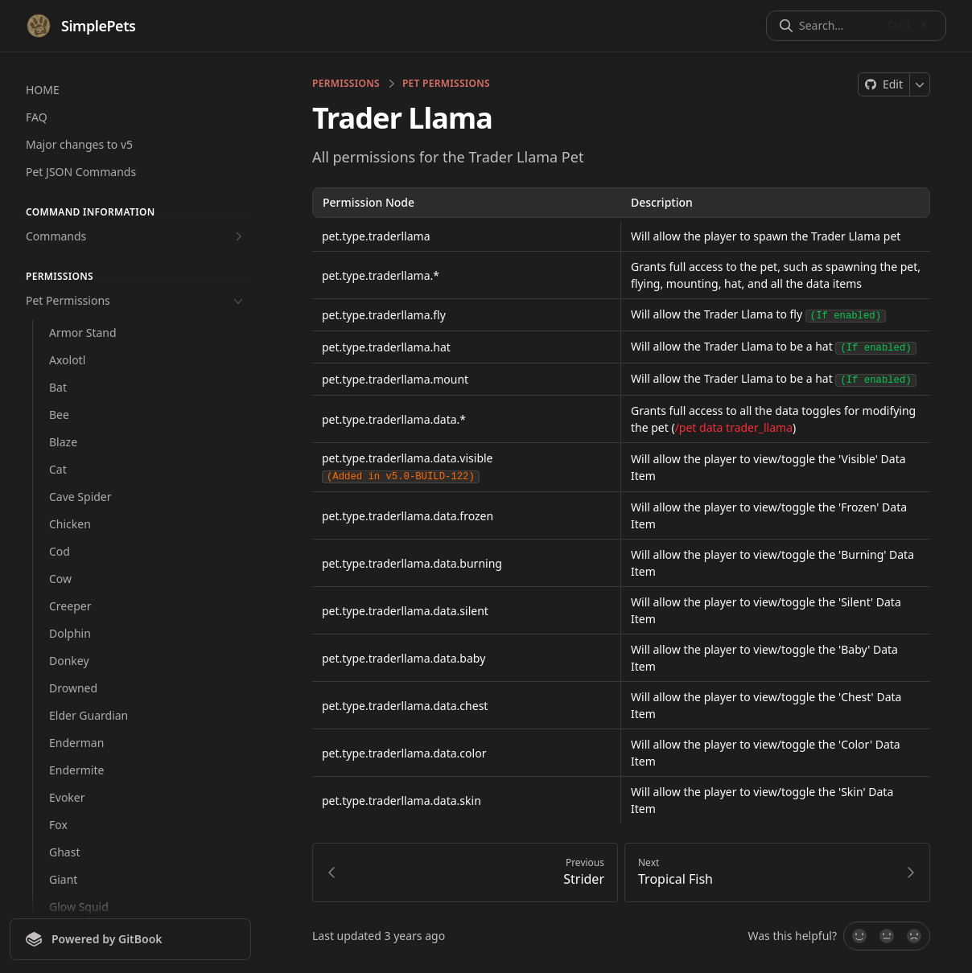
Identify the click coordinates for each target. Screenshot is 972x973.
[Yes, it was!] (858, 932)
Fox (58, 824)
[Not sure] (886, 932)
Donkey (69, 660)
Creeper (70, 606)
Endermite (76, 770)
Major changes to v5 (79, 144)
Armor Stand (83, 332)
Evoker (67, 797)
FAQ (36, 117)
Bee (59, 414)
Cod (59, 551)
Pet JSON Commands (81, 171)
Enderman (76, 742)
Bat (58, 387)
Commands (136, 236)
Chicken (70, 524)
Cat (58, 469)
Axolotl (67, 359)
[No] (914, 932)
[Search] (838, 25)
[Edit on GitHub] (884, 84)
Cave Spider (80, 496)
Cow (60, 578)
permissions (346, 83)
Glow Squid (79, 906)
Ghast (64, 852)
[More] (920, 84)
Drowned (73, 688)
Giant (63, 879)
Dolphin (70, 633)
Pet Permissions (136, 301)
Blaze (63, 442)
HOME (43, 89)
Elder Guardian (88, 715)
